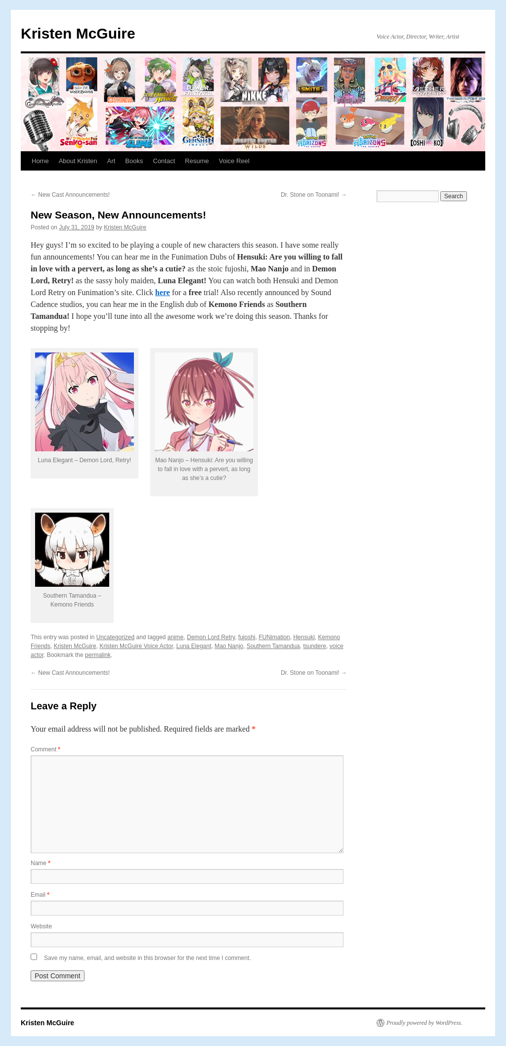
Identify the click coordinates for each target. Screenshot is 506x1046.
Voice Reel (234, 161)
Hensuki (303, 637)
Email (40, 894)
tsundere (314, 646)
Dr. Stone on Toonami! (314, 194)
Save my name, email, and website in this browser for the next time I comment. (147, 958)
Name (40, 863)
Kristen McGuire (78, 33)
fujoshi (246, 637)
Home (40, 161)
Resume (197, 161)
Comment (45, 749)
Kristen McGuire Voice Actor (136, 646)
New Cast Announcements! (70, 194)
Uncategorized (115, 637)
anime (176, 637)
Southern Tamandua (273, 646)
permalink (98, 655)
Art (111, 161)
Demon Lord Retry (211, 637)
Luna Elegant (193, 646)
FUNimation (274, 637)
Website (41, 926)
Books (134, 161)
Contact (164, 161)
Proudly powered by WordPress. (424, 1022)
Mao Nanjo (228, 646)
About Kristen (78, 161)
